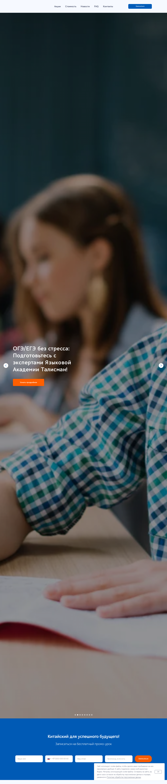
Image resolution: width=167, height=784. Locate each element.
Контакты (108, 6)
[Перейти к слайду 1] (75, 714)
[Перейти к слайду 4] (82, 714)
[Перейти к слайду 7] (89, 714)
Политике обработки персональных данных (124, 777)
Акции (57, 6)
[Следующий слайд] (161, 365)
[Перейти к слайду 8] (91, 714)
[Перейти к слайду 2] (77, 714)
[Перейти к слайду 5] (84, 714)
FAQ (96, 6)
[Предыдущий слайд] (6, 365)
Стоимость (70, 6)
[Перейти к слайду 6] (87, 714)
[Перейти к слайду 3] (80, 714)
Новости (85, 6)
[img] (27, 6)
